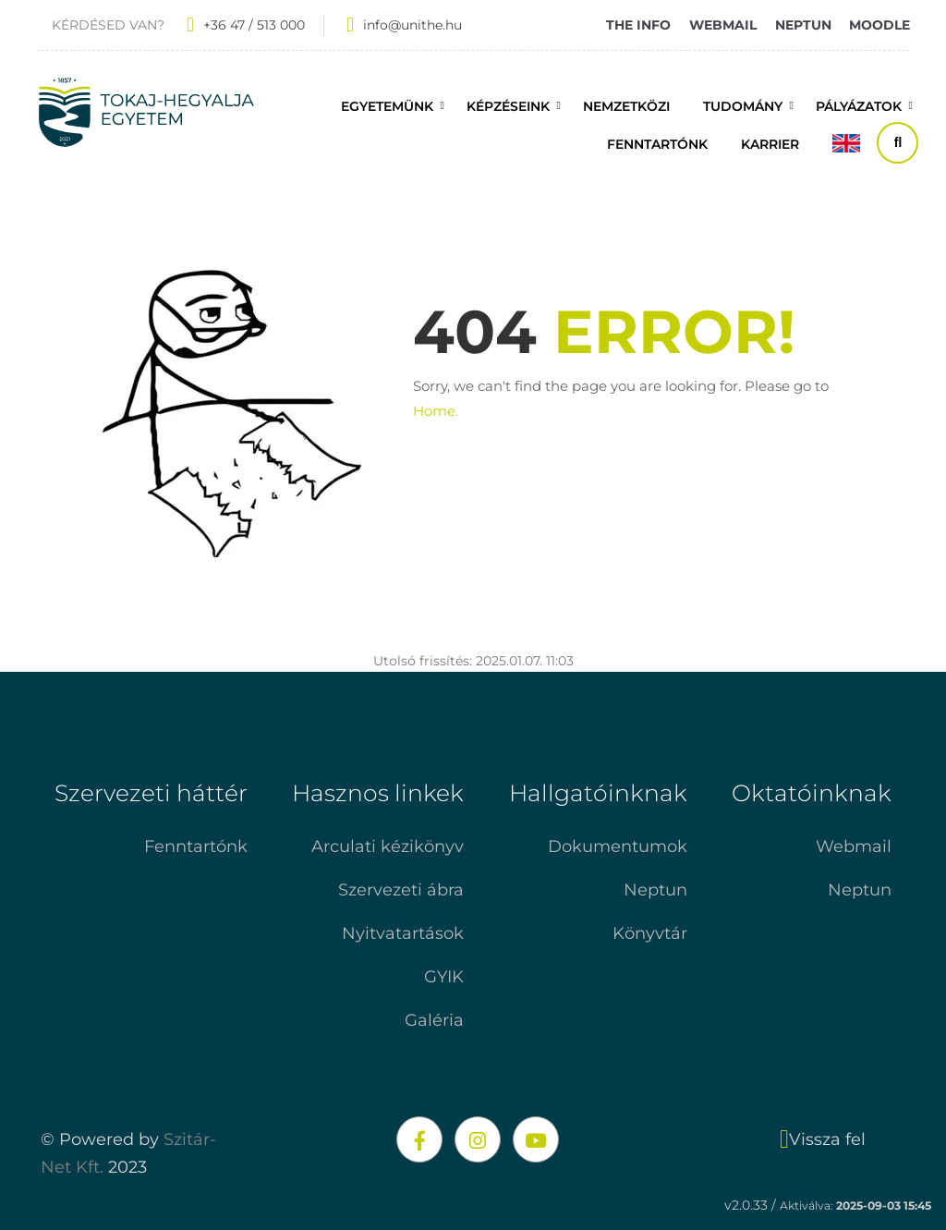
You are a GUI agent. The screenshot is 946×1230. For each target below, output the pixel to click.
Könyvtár (649, 933)
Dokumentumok (617, 846)
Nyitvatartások (403, 933)
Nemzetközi (626, 106)
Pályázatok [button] (859, 106)
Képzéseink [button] (508, 106)
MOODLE (879, 25)
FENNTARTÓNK (657, 144)
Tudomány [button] (742, 106)
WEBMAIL (723, 25)
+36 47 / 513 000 (254, 25)
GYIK (444, 977)
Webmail (853, 846)
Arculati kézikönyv (387, 846)
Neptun (655, 890)
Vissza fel (823, 1139)
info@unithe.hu (412, 25)
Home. (435, 411)
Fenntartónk (196, 846)
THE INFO (638, 25)
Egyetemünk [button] (387, 106)
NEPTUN (803, 25)
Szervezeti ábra (401, 890)
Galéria (434, 1020)
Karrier (770, 144)
